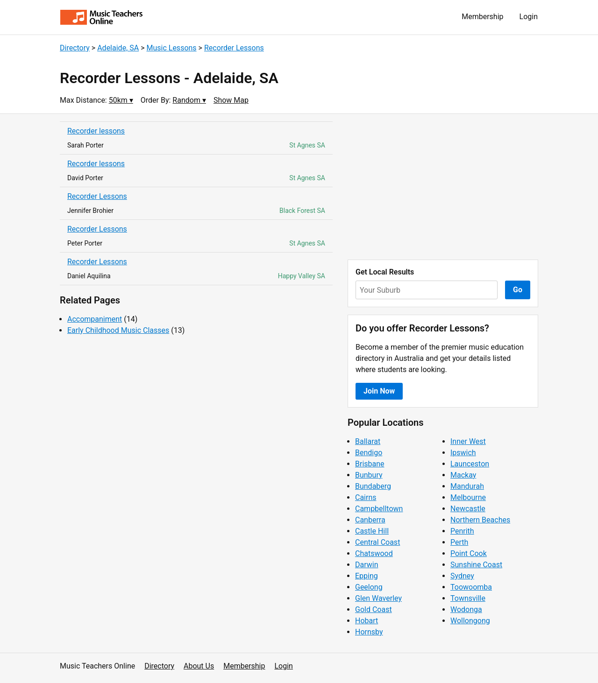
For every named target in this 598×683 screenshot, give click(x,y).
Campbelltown (379, 508)
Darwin (366, 564)
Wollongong (470, 620)
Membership (482, 16)
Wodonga (466, 609)
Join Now (379, 391)
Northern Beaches (480, 519)
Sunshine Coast (476, 564)
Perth (459, 542)
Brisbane (369, 463)
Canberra (370, 519)
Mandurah (467, 486)
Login (529, 16)
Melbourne (468, 497)
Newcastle (467, 508)
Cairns (366, 497)
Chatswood (374, 553)
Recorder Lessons (234, 47)
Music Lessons (171, 47)
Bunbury (369, 475)
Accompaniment (94, 319)
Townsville (467, 598)
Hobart (366, 620)
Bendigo (368, 452)
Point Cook (468, 553)
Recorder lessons (96, 131)
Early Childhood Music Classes (118, 330)
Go (517, 289)
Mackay (463, 475)
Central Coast (377, 542)
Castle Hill (372, 531)
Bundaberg (373, 486)
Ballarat (367, 441)
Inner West (468, 441)
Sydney (462, 575)
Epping (366, 575)
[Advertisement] (443, 186)
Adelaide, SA (118, 47)
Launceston (469, 463)
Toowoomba (471, 587)
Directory (75, 47)
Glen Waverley (378, 598)
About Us (199, 666)
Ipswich (463, 452)
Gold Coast (373, 609)
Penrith (462, 531)
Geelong (369, 587)
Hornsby (369, 631)
